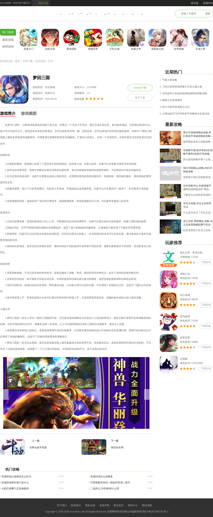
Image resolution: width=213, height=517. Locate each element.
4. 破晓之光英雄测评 (171, 100)
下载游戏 (206, 262)
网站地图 (147, 505)
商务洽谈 (90, 505)
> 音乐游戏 (39, 61)
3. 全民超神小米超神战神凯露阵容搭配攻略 (183, 93)
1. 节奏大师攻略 (168, 80)
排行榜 (107, 13)
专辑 (92, 13)
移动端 (194, 3)
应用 (79, 13)
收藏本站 (208, 3)
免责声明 (104, 505)
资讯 (52, 13)
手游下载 (28, 61)
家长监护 (119, 505)
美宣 (134, 13)
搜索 (207, 13)
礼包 (121, 13)
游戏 (65, 13)
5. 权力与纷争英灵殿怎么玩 (175, 107)
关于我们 (62, 505)
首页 (39, 13)
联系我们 (76, 505)
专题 (163, 13)
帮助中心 (133, 505)
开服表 (149, 13)
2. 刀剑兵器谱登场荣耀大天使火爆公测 (181, 86)
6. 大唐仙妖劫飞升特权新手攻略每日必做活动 (184, 113)
